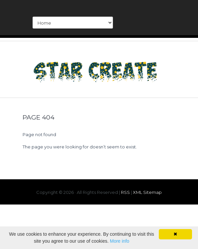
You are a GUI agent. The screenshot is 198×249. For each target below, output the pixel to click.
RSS (125, 192)
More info (119, 241)
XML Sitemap (147, 192)
